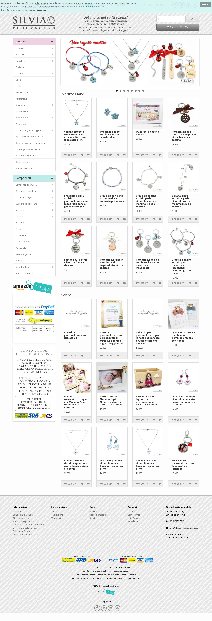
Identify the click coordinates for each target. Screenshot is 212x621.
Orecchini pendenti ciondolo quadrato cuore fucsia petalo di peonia (184, 400)
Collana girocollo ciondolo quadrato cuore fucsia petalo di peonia (76, 464)
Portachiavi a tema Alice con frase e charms (75, 262)
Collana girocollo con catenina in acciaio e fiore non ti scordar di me (75, 135)
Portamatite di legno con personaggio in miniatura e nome (146, 400)
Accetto (205, 4)
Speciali (93, 518)
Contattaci (56, 511)
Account (132, 511)
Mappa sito (56, 518)
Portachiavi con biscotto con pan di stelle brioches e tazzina (184, 135)
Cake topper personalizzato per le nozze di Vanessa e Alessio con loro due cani (148, 338)
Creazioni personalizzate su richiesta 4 (75, 335)
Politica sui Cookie (22, 531)
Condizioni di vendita (23, 514)
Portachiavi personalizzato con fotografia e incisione (183, 464)
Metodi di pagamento (23, 521)
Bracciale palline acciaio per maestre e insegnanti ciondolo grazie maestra (182, 266)
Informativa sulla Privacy (25, 527)
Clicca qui (41, 9)
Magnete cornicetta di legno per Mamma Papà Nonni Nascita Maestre (76, 402)
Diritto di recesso (21, 518)
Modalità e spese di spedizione (28, 524)
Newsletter (133, 521)
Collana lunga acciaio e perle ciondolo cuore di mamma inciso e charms (182, 201)
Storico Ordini (134, 514)
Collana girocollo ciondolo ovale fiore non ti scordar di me (148, 464)
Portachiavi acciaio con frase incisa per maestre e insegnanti (148, 263)
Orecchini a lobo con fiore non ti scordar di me (110, 134)
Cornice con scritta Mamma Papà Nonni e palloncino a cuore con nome (111, 400)
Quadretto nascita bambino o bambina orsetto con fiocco (183, 336)
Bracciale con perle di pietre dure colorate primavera (112, 198)
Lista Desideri (134, 518)
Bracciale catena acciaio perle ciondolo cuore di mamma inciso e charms (146, 201)
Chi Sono (17, 511)
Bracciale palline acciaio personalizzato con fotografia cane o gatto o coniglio (76, 201)
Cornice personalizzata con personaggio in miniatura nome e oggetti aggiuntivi (111, 338)
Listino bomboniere (22, 534)
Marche (93, 511)
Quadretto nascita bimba (147, 133)
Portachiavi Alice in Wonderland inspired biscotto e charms (111, 263)
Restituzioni (57, 514)
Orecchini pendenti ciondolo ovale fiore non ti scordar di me (112, 464)
